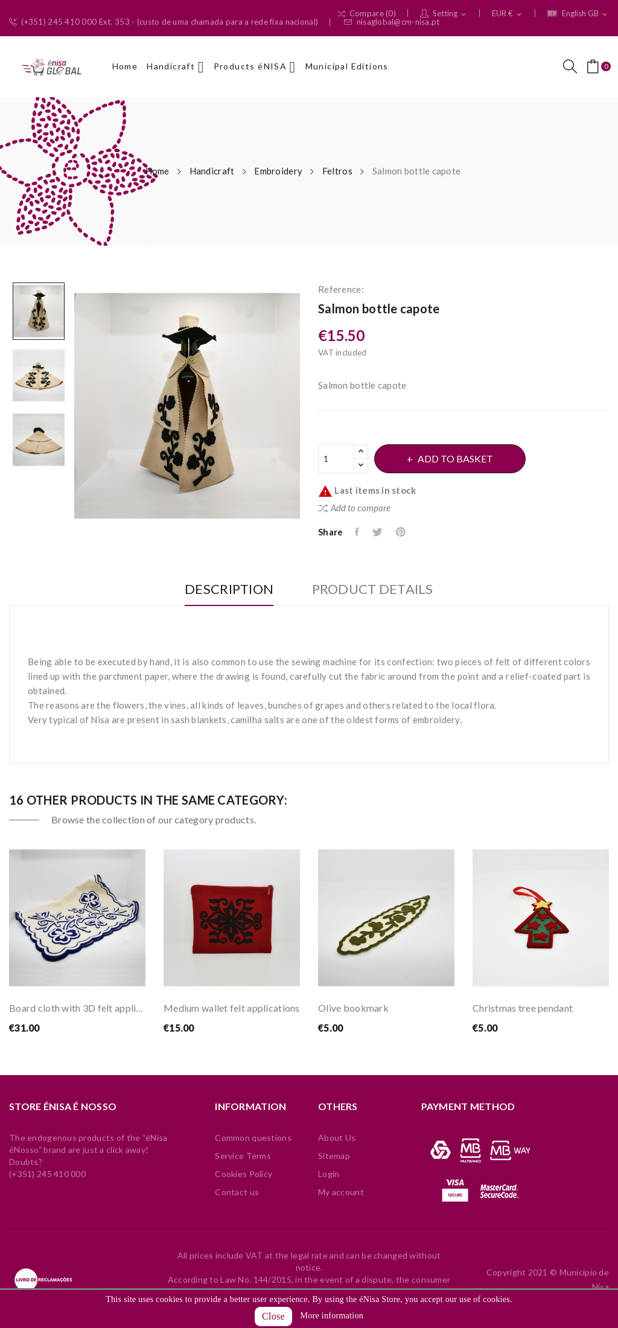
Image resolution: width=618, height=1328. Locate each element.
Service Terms (243, 1156)
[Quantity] (336, 458)
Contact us (237, 1192)
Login (328, 1174)
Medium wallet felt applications (232, 1008)
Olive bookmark (353, 1008)
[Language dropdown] (578, 14)
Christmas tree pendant (523, 1008)
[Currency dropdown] (507, 14)
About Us (336, 1137)
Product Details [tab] (372, 589)
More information (332, 1315)
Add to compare (354, 507)
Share (357, 532)
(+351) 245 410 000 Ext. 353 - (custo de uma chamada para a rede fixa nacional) (163, 22)
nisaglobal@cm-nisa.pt (391, 22)
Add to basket (455, 458)
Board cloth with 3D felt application (77, 1008)
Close (273, 1316)
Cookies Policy (243, 1174)
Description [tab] (229, 589)
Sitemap (334, 1156)
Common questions (253, 1137)
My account (341, 1192)
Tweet (378, 532)
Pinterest (401, 532)
